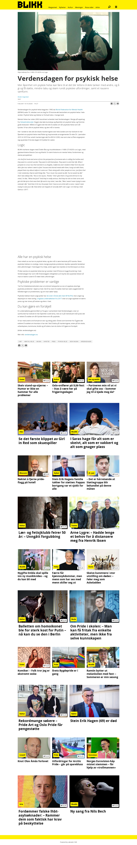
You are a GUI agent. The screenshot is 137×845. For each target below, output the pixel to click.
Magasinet (52, 7)
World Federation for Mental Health (69, 109)
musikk (39, 341)
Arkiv (98, 7)
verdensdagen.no (31, 334)
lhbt (20, 341)
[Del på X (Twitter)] (114, 103)
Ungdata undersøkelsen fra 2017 (49, 298)
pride (54, 341)
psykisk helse (62, 341)
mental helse (29, 341)
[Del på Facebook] (111, 103)
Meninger (79, 7)
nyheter (46, 341)
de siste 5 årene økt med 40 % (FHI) (60, 296)
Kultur (70, 7)
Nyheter (62, 7)
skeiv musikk (74, 341)
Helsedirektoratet (26, 122)
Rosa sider (89, 7)
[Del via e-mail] (117, 103)
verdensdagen (86, 341)
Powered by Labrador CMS (68, 842)
